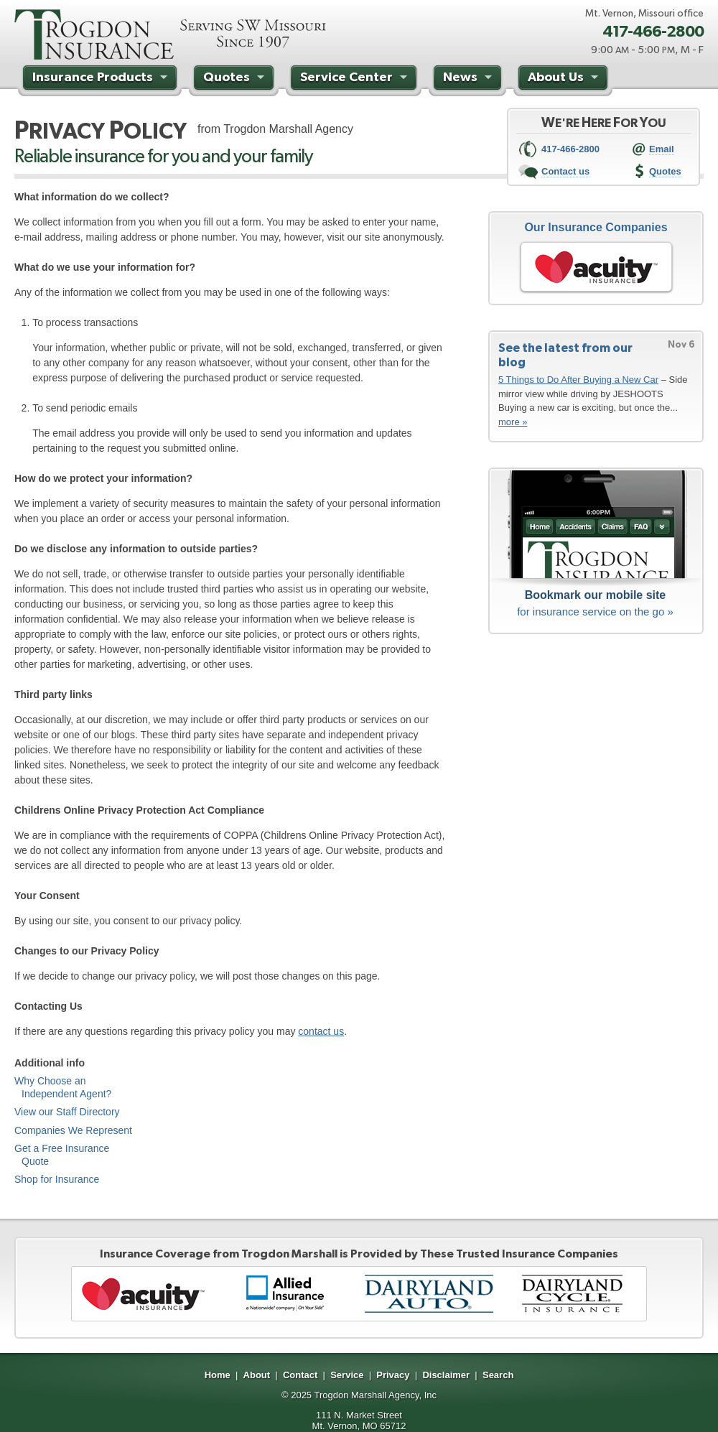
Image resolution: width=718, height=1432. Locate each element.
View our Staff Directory (67, 1111)
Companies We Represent (73, 1130)
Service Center (355, 79)
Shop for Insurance (56, 1179)
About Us (565, 79)
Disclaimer (446, 1375)
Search (497, 1375)
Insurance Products (101, 79)
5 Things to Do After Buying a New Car (578, 379)
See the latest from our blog (565, 354)
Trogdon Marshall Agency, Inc (375, 1395)
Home (217, 1375)
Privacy (392, 1375)
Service (346, 1375)
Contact (300, 1375)
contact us (321, 1031)
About (257, 1375)
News (469, 79)
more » (512, 422)
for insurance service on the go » (595, 602)
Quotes (235, 79)
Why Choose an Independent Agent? (62, 1087)
